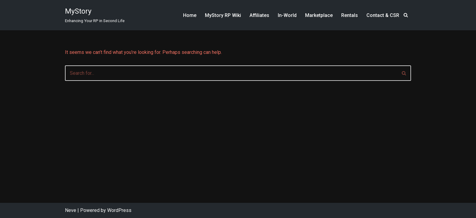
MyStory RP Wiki (223, 15)
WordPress (119, 210)
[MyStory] (94, 15)
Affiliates (259, 15)
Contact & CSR (382, 15)
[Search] (405, 15)
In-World (287, 15)
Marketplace (319, 15)
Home (189, 15)
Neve (70, 210)
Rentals (349, 15)
